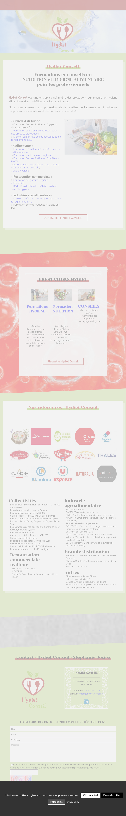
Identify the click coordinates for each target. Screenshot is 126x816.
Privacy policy (72, 802)
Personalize (56, 802)
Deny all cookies (111, 795)
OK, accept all (90, 795)
